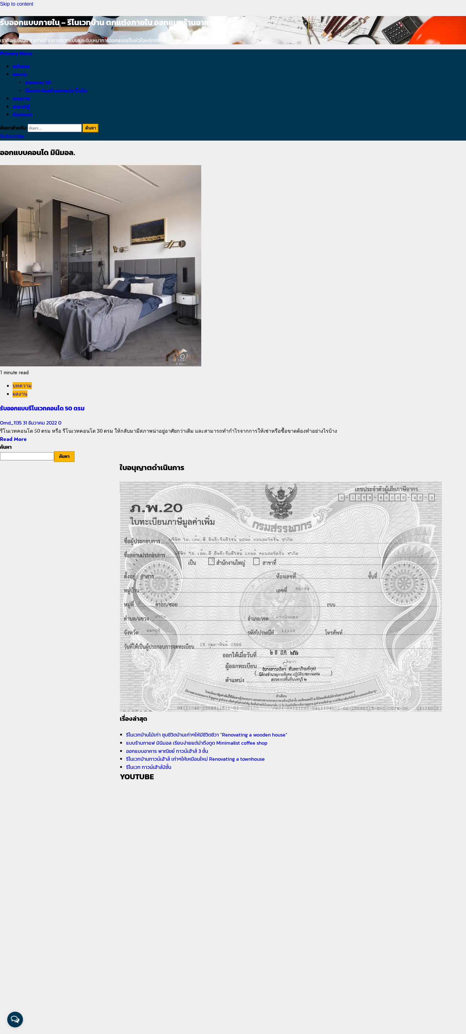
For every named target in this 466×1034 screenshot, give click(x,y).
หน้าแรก (21, 66)
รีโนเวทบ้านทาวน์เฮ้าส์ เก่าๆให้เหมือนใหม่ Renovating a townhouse (195, 759)
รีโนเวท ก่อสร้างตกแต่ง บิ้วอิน (56, 90)
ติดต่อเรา (22, 114)
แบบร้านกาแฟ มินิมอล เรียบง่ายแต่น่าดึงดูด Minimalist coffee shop (196, 743)
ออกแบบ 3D (38, 82)
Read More (13, 439)
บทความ (21, 98)
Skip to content (16, 4)
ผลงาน (20, 74)
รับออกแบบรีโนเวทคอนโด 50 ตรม (42, 408)
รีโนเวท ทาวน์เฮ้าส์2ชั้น (148, 767)
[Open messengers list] (15, 1019)
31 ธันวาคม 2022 (40, 422)
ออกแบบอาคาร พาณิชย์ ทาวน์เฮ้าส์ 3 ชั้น (167, 751)
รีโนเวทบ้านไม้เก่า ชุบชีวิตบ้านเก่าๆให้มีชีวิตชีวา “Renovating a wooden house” (206, 734)
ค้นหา (6, 447)
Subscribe (12, 136)
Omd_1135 (11, 422)
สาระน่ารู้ (21, 106)
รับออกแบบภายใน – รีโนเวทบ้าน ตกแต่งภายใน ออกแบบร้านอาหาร (108, 22)
